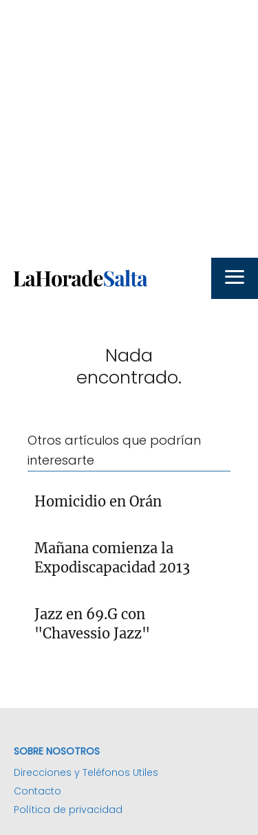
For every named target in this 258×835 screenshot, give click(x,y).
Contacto (37, 791)
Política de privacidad (68, 809)
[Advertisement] (129, 129)
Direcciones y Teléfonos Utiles (86, 772)
